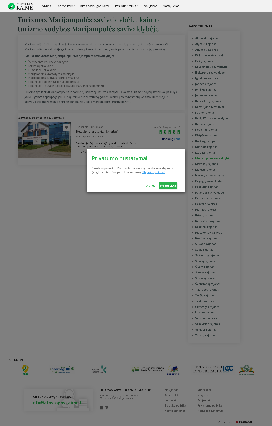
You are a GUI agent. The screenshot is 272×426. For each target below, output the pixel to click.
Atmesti (151, 186)
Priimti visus (168, 186)
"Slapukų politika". (153, 172)
